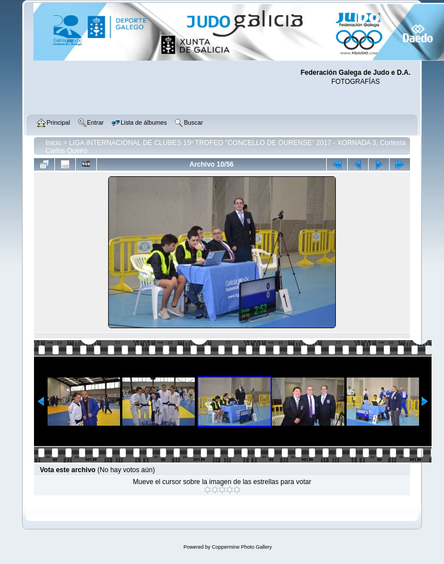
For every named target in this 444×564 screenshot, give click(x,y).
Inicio (53, 143)
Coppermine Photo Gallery (242, 547)
